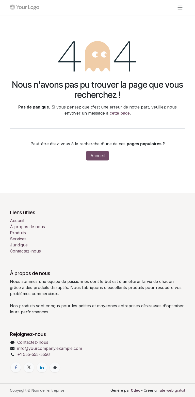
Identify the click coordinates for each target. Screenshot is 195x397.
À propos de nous (27, 226)
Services (18, 238)
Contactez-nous (25, 251)
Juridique (19, 244)
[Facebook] (16, 367)
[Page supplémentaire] (55, 367)
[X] (29, 367)
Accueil (97, 155)
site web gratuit (172, 390)
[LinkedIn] (42, 367)
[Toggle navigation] (180, 7)
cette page (120, 113)
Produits (18, 232)
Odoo (136, 390)
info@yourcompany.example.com (49, 348)
